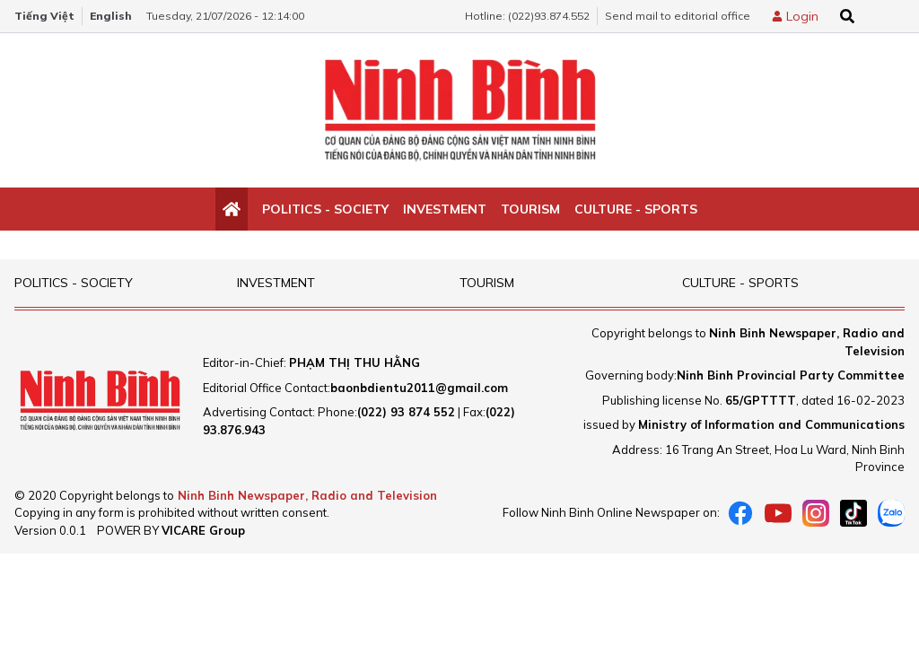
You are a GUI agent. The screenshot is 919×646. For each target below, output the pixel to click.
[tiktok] (853, 513)
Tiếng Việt (44, 15)
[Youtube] (778, 513)
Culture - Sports (635, 209)
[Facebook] (740, 513)
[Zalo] (891, 513)
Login (802, 16)
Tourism (530, 209)
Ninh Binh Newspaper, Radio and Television (307, 495)
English (111, 15)
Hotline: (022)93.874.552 (527, 15)
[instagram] (815, 513)
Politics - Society (325, 209)
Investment (444, 209)
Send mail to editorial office (677, 15)
